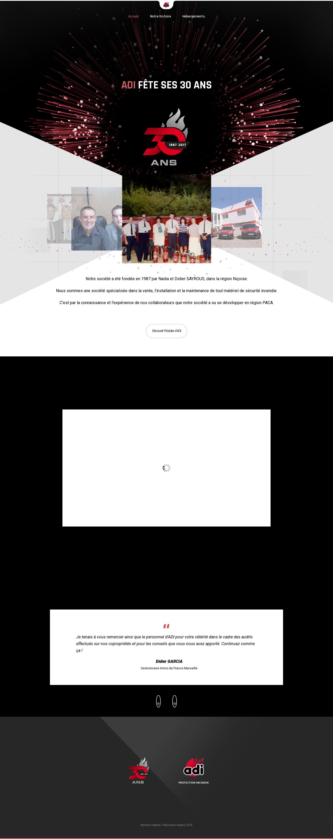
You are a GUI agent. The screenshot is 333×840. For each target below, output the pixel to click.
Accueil (133, 16)
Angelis (181, 825)
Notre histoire (160, 16)
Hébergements (193, 16)
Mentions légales (150, 825)
